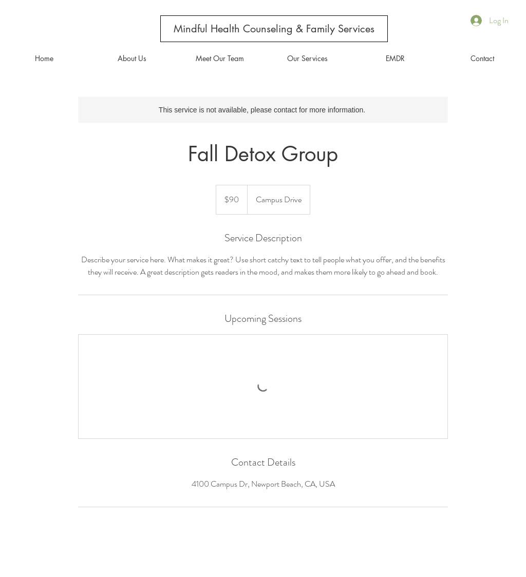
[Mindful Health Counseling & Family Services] (274, 28)
